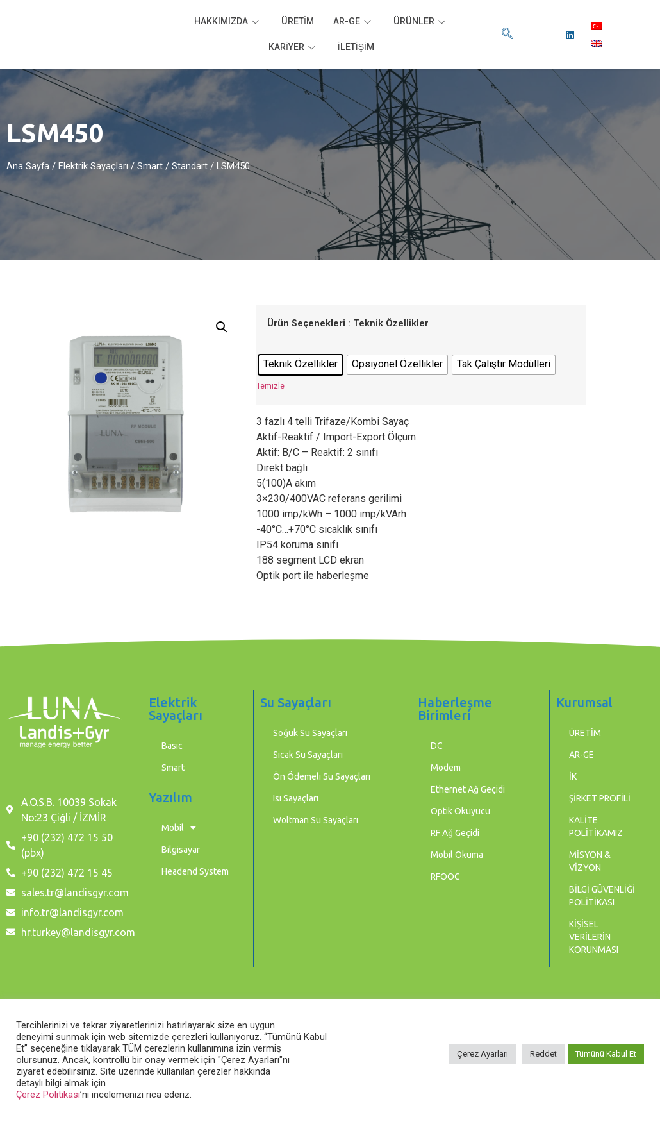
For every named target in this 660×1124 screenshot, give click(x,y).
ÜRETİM (297, 22)
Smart (150, 166)
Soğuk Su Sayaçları (310, 733)
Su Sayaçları (295, 702)
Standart (190, 166)
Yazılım (170, 797)
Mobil (178, 828)
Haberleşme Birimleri (455, 709)
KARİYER (292, 47)
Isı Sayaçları (295, 798)
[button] (221, 327)
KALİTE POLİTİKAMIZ (596, 826)
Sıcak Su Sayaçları (308, 755)
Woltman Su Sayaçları (315, 820)
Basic (172, 746)
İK (573, 776)
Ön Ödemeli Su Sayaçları (321, 776)
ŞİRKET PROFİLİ (600, 798)
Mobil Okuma (457, 855)
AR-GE (355, 22)
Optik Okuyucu (460, 811)
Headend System (195, 871)
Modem (446, 767)
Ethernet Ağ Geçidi (468, 789)
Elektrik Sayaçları (93, 166)
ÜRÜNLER (425, 22)
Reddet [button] (543, 1054)
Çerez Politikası (48, 1094)
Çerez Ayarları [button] (482, 1054)
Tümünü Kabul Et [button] (605, 1054)
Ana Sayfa (27, 166)
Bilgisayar (180, 849)
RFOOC (445, 876)
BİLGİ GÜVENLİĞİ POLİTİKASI (602, 895)
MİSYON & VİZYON (590, 861)
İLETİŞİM (357, 47)
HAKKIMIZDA (225, 22)
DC (437, 746)
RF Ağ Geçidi (455, 833)
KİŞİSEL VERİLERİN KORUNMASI (593, 937)
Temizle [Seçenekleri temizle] (270, 386)
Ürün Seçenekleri (306, 323)
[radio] (300, 364)
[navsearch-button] (507, 34)
